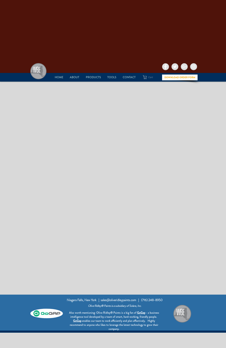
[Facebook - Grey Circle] (165, 66)
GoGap (77, 321)
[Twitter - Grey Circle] (174, 66)
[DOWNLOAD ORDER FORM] (180, 77)
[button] (74, 77)
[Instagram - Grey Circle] (193, 66)
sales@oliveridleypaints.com (118, 300)
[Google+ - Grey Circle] (184, 66)
